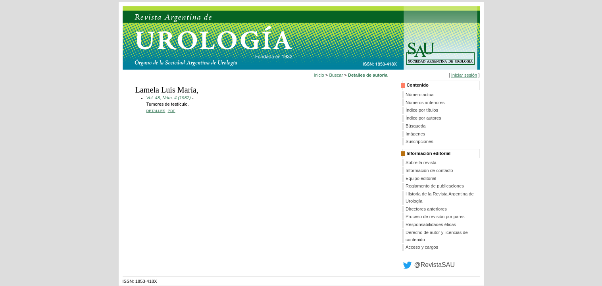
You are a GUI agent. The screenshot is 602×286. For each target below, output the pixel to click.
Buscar (336, 75)
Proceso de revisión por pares (435, 216)
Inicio (319, 75)
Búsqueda (415, 126)
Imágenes (415, 133)
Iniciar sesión (464, 75)
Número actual (420, 94)
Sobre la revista (421, 162)
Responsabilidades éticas (431, 224)
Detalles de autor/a (367, 75)
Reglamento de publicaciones (435, 186)
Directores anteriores (426, 209)
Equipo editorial (421, 178)
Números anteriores (425, 102)
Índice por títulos (422, 110)
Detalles (155, 110)
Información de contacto (429, 170)
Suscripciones (419, 141)
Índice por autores (423, 118)
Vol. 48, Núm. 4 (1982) (168, 97)
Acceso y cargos (422, 247)
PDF (171, 110)
